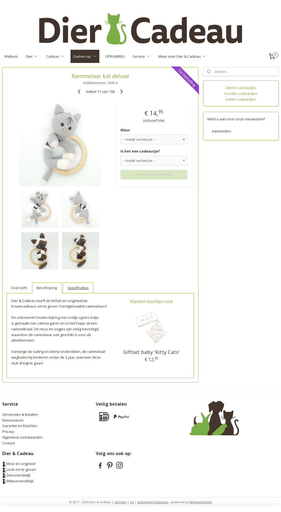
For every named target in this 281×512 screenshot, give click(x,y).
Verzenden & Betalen (20, 414)
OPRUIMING (115, 56)
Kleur (125, 130)
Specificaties (78, 287)
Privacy (8, 431)
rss (132, 502)
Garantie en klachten (19, 425)
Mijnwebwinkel (201, 502)
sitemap (120, 502)
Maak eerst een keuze (154, 174)
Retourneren (13, 420)
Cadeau (55, 56)
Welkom (11, 56)
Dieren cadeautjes (241, 87)
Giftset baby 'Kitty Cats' (151, 352)
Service (141, 56)
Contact (8, 443)
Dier (32, 56)
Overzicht (19, 287)
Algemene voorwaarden (22, 437)
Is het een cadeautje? (140, 151)
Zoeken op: (85, 56)
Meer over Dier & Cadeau (182, 56)
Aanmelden (221, 131)
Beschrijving (47, 287)
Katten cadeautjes (241, 99)
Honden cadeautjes (240, 93)
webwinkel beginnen (152, 502)
